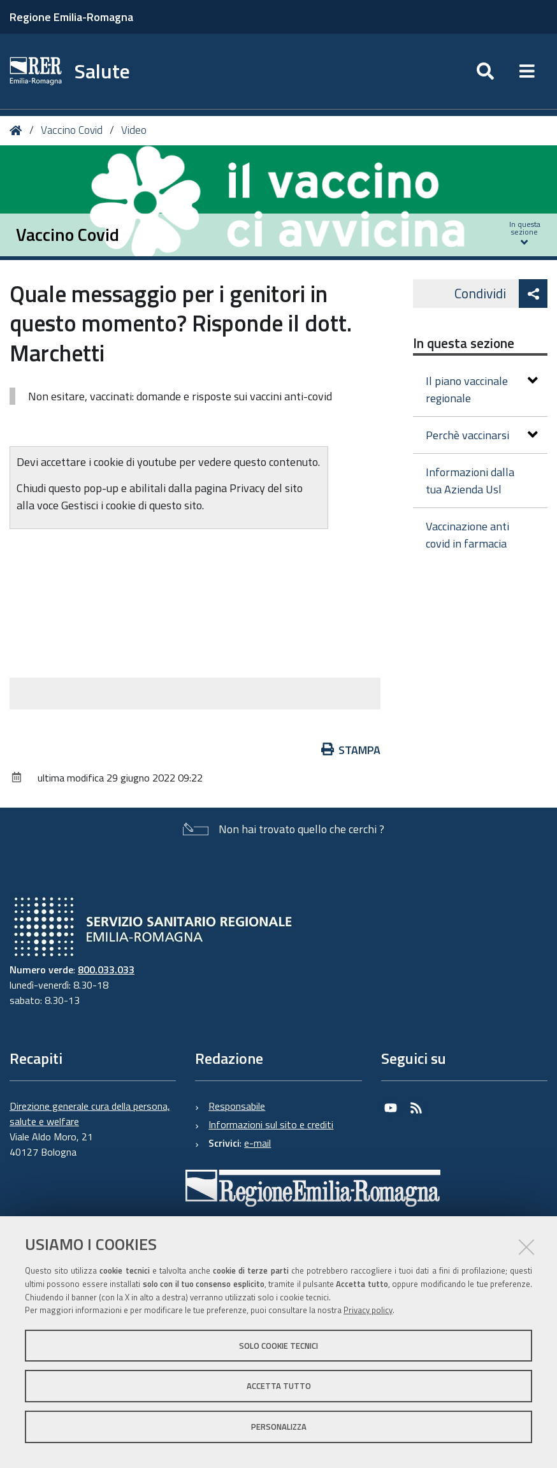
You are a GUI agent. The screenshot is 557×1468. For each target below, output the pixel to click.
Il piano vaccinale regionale (482, 389)
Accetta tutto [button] (279, 1385)
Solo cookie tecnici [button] (278, 1345)
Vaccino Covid (72, 130)
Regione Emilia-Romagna (71, 16)
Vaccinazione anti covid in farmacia (467, 535)
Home (18, 130)
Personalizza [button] (279, 1426)
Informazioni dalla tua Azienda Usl (470, 480)
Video (134, 130)
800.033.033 (106, 969)
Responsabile (236, 1106)
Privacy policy (368, 1310)
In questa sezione (463, 343)
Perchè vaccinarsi (482, 435)
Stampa (351, 750)
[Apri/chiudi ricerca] (485, 71)
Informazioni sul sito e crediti (270, 1124)
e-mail (257, 1143)
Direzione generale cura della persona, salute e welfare (90, 1113)
